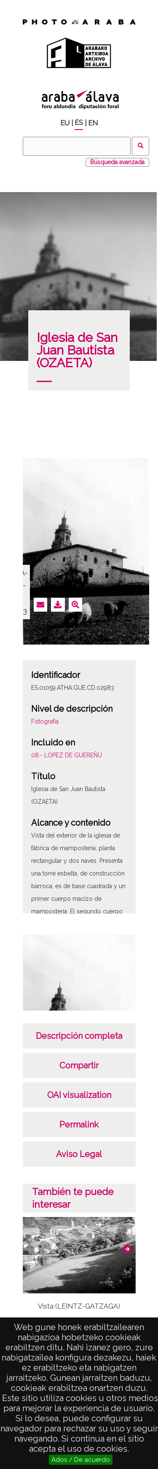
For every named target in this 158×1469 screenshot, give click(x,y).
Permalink (79, 1124)
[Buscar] (77, 146)
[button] (127, 1249)
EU (65, 123)
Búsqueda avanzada (117, 162)
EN (93, 123)
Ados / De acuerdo (80, 1460)
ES (79, 123)
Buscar (140, 146)
